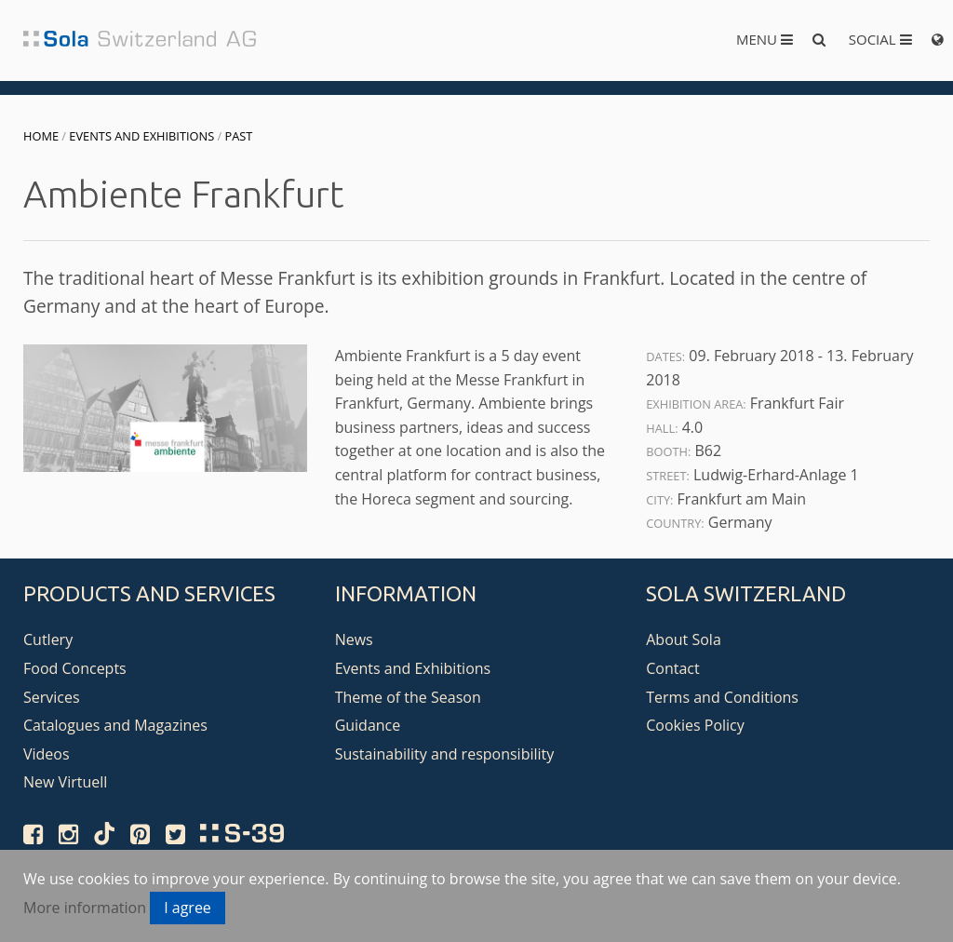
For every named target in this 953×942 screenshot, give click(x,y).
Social (880, 39)
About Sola (683, 639)
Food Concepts (75, 668)
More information (84, 907)
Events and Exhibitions (141, 136)
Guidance (368, 725)
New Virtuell (65, 782)
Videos (46, 754)
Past (239, 136)
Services (51, 697)
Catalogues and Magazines (115, 725)
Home (41, 136)
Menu (764, 39)
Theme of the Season (408, 697)
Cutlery (48, 639)
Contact (672, 668)
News (354, 639)
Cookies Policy (695, 725)
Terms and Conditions (722, 697)
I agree (187, 907)
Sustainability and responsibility (445, 754)
